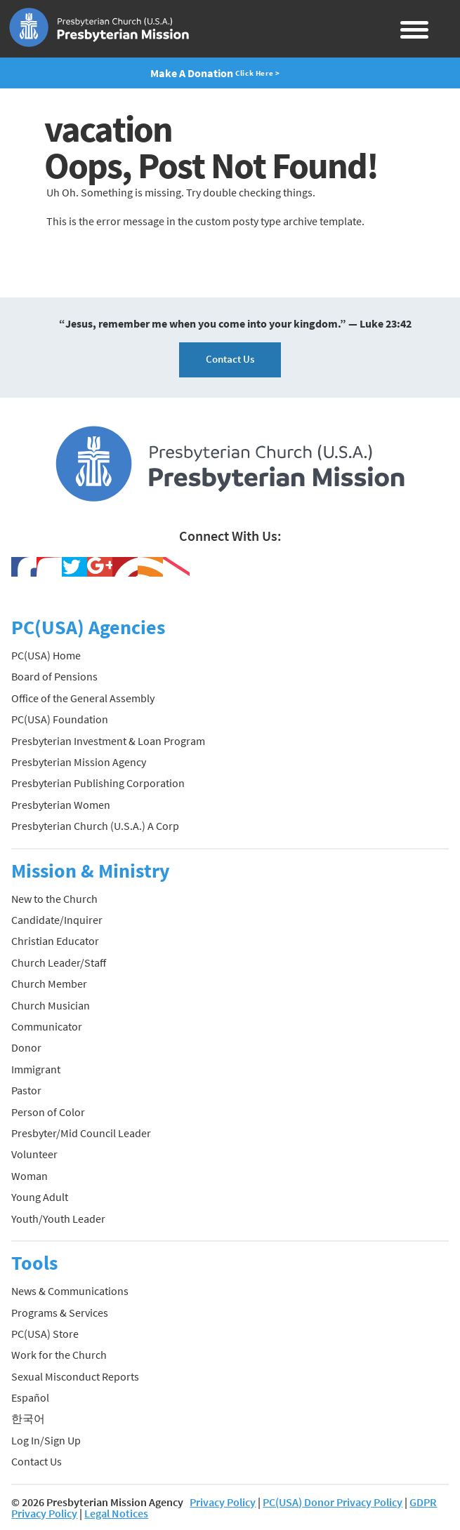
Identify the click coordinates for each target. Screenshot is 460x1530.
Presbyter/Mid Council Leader (81, 1133)
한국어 (28, 1418)
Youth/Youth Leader (58, 1219)
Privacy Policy (223, 1502)
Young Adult (39, 1197)
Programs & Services (59, 1313)
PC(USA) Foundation (59, 719)
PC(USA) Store (45, 1334)
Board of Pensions (54, 676)
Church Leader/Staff (58, 962)
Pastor (26, 1090)
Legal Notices (116, 1513)
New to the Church (54, 899)
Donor (26, 1047)
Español (30, 1397)
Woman (29, 1176)
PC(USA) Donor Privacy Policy (332, 1502)
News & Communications (70, 1291)
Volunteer (34, 1154)
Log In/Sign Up (46, 1440)
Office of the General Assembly (83, 698)
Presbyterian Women (60, 805)
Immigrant (35, 1069)
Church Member (49, 984)
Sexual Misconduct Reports (75, 1376)
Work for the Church (59, 1355)
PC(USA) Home (46, 655)
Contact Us (230, 358)
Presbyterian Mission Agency (78, 762)
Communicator (46, 1026)
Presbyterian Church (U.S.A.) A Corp (95, 826)
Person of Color (48, 1112)
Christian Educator (55, 941)
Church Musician (50, 1005)
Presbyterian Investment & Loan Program (108, 741)
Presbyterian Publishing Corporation (98, 783)
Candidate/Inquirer (57, 920)
